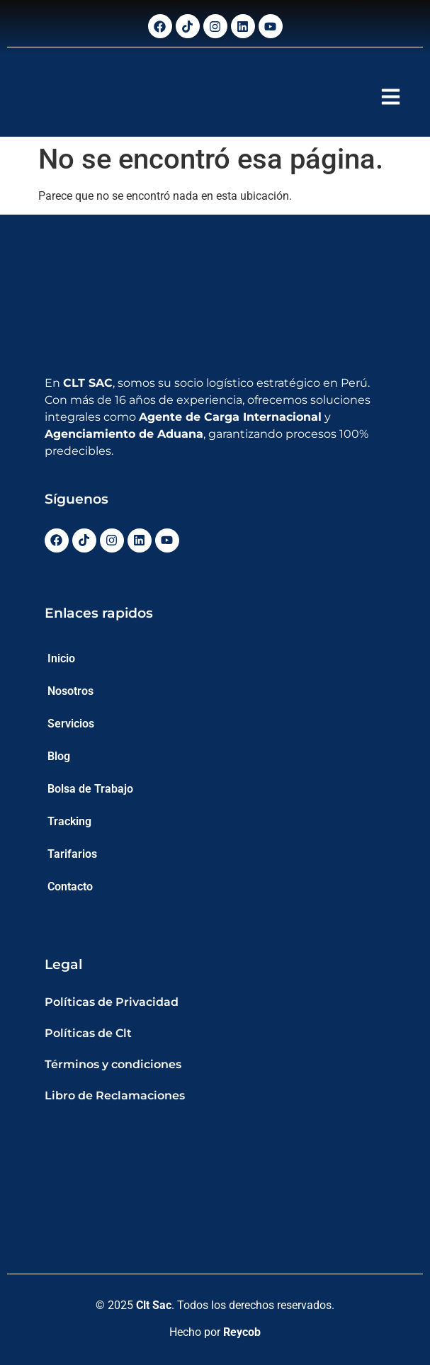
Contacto (70, 886)
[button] (391, 96)
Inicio (61, 658)
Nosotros (70, 691)
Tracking (69, 821)
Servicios (70, 723)
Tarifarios (72, 854)
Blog (58, 756)
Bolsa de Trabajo (90, 788)
